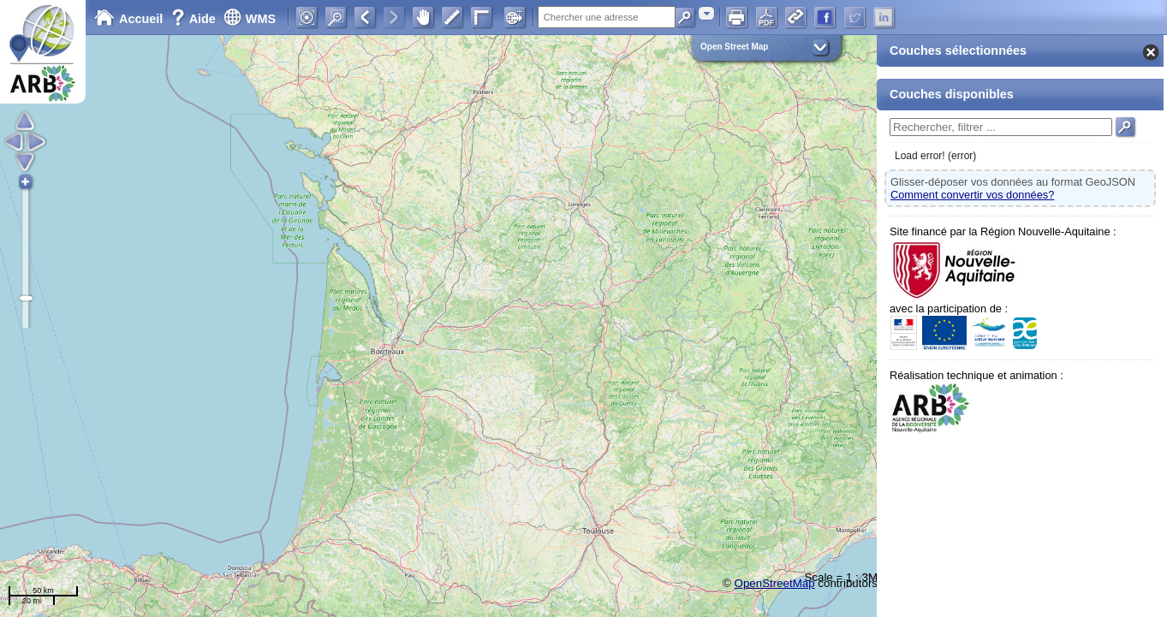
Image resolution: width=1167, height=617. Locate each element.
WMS (249, 19)
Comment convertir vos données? (972, 194)
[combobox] (706, 13)
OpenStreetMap (775, 583)
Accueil (128, 19)
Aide (195, 19)
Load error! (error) (935, 156)
